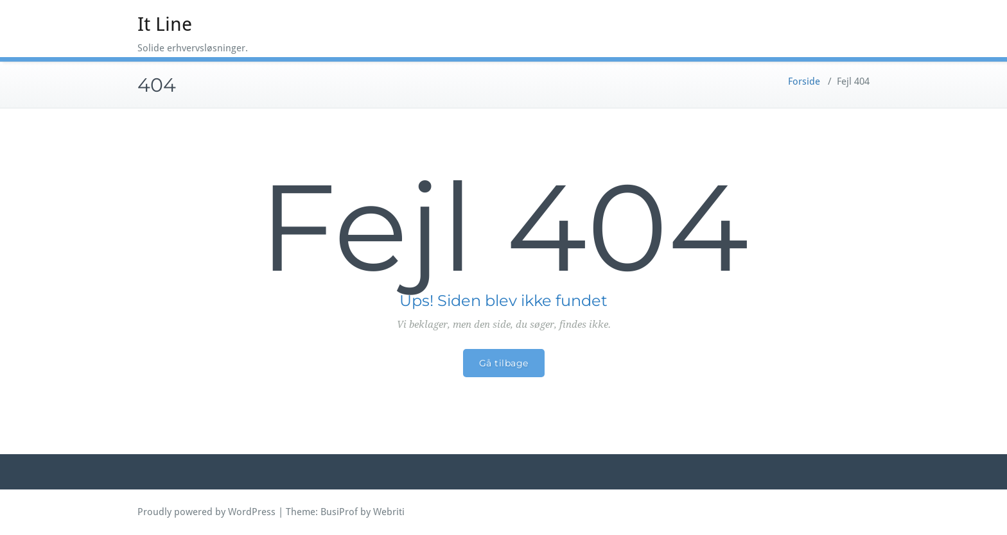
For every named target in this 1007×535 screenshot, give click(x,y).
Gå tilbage (504, 363)
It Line (164, 24)
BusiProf (339, 512)
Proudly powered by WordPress (206, 512)
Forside (804, 81)
